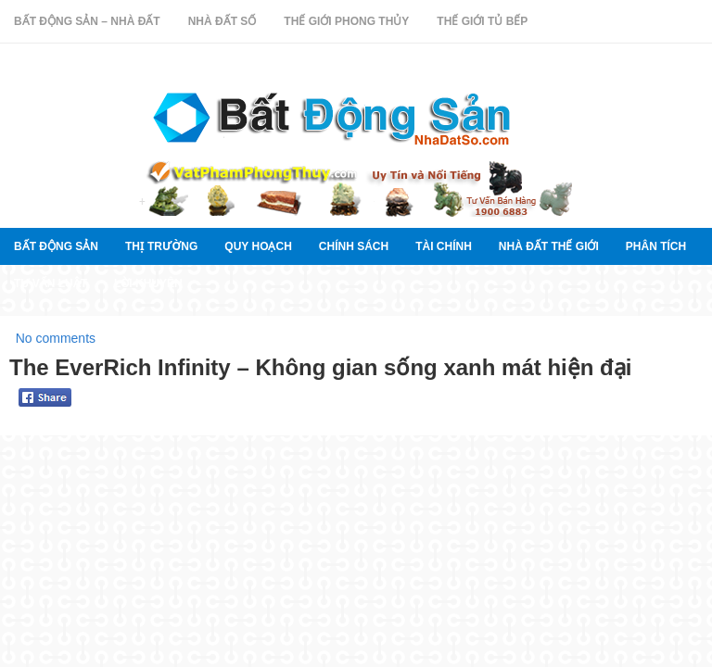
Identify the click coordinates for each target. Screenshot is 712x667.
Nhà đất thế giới (549, 246)
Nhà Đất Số (222, 21)
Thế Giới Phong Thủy (346, 21)
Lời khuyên (148, 283)
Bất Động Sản (56, 246)
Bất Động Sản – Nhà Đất (87, 21)
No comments (55, 338)
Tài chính (443, 246)
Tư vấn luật (50, 283)
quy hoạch (257, 246)
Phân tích (656, 246)
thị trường (161, 246)
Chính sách (353, 246)
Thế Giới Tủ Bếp (482, 21)
